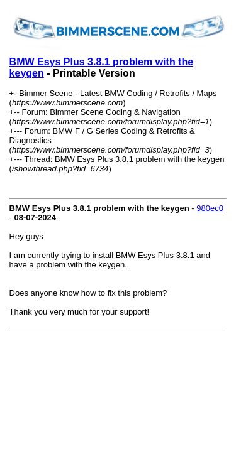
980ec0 (209, 208)
